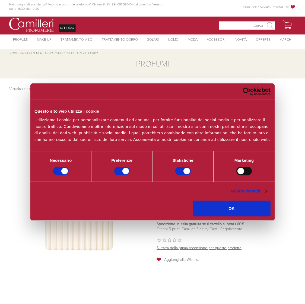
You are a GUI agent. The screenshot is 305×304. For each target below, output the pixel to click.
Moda (193, 40)
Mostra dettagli (245, 191)
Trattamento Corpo (120, 40)
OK (231, 208)
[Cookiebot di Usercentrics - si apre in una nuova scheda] (247, 91)
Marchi (285, 40)
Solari (153, 40)
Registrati (250, 6)
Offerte (263, 40)
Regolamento (230, 229)
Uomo (173, 40)
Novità (241, 40)
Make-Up (44, 40)
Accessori (216, 40)
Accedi (264, 6)
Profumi (20, 40)
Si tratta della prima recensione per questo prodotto (199, 248)
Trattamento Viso (77, 40)
